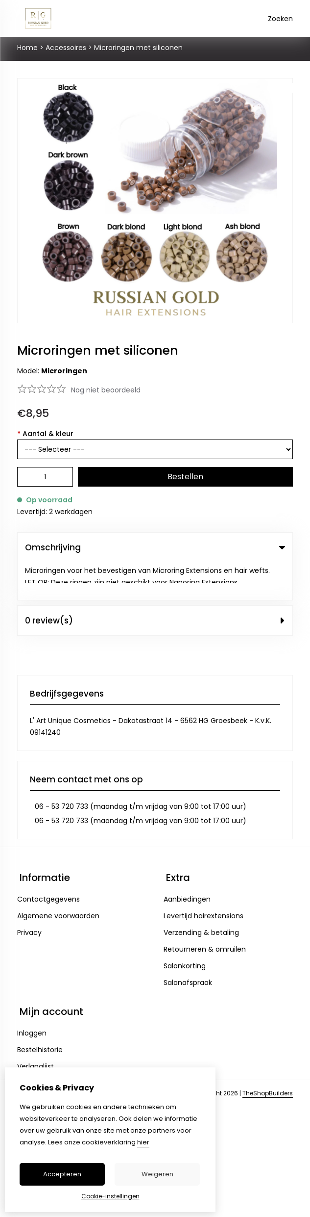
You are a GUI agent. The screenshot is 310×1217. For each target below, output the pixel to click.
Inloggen (32, 995)
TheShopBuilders (267, 1055)
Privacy (29, 895)
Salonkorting (185, 928)
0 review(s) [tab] (155, 583)
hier (143, 1142)
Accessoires (66, 47)
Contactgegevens (48, 861)
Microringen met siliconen (138, 47)
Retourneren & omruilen (205, 911)
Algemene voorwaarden (58, 878)
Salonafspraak (188, 945)
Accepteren (62, 1174)
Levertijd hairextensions (203, 878)
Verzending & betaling (201, 895)
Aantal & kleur (45, 434)
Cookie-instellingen (110, 1196)
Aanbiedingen (187, 861)
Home (27, 47)
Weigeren (157, 1174)
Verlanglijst (35, 1029)
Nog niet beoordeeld (106, 390)
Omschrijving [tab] (155, 547)
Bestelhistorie (40, 1012)
